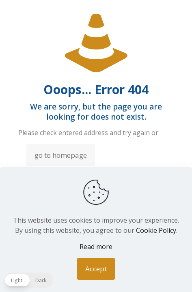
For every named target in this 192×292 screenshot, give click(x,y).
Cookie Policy (156, 230)
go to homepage (61, 155)
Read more (96, 246)
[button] (28, 280)
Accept (96, 268)
